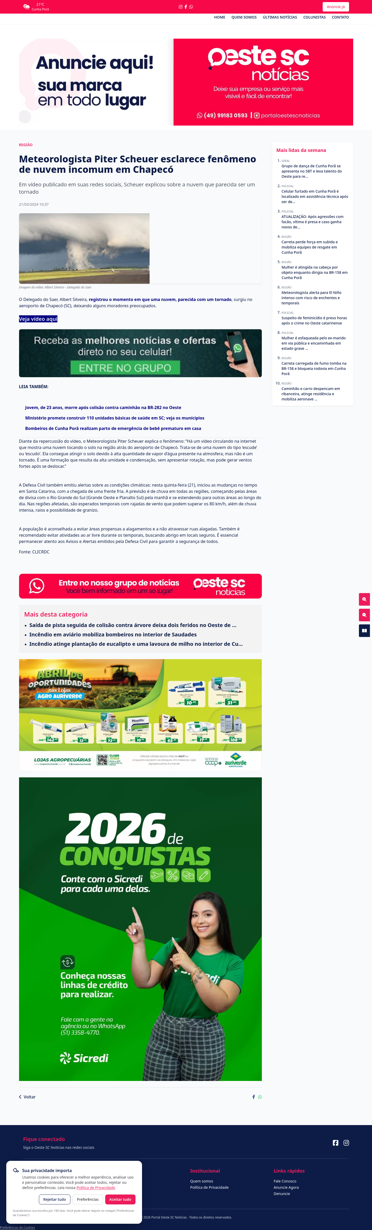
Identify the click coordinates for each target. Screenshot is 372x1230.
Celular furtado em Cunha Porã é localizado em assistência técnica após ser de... (315, 196)
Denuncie (282, 1193)
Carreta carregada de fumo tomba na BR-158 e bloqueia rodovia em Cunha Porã (314, 368)
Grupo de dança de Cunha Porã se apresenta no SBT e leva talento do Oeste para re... (312, 171)
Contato (340, 17)
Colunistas (314, 17)
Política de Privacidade (95, 1187)
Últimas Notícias (280, 17)
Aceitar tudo (120, 1199)
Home (219, 17)
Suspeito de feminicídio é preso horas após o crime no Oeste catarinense (314, 320)
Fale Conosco (285, 1181)
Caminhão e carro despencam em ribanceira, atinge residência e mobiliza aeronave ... (311, 393)
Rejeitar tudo (54, 1199)
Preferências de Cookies (17, 1227)
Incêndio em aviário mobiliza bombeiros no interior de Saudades (113, 634)
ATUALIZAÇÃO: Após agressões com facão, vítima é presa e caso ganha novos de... (313, 221)
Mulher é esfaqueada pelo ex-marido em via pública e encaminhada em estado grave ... (314, 343)
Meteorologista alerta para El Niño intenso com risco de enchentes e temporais (312, 297)
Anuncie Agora (286, 1187)
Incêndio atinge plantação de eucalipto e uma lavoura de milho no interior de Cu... (136, 643)
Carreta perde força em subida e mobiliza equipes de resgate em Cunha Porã (310, 247)
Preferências (88, 1199)
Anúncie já (336, 6)
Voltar (27, 1097)
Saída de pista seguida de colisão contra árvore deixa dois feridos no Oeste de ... (133, 625)
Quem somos (244, 17)
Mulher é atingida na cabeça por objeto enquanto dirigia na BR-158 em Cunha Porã (315, 272)
